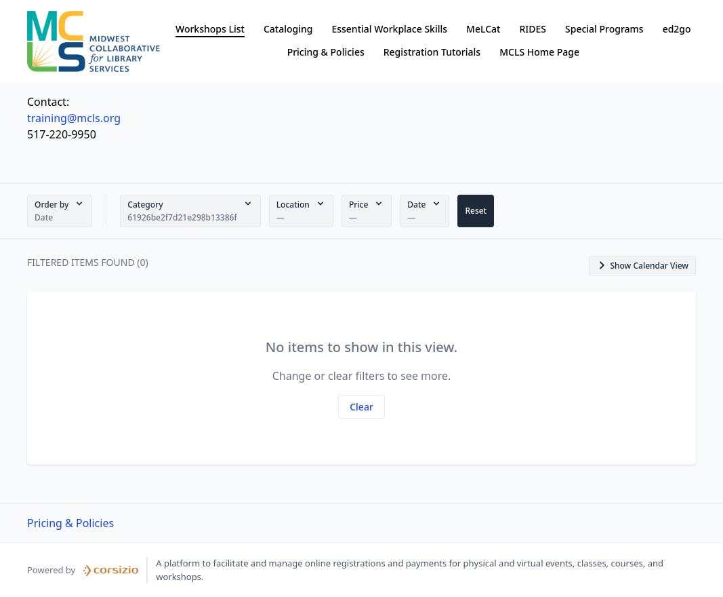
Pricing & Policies (326, 51)
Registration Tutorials (432, 51)
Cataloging (288, 28)
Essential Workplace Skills (389, 28)
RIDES (532, 28)
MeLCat (483, 28)
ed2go (677, 28)
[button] (59, 211)
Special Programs (604, 28)
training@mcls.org (74, 118)
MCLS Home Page (539, 51)
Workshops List (210, 28)
